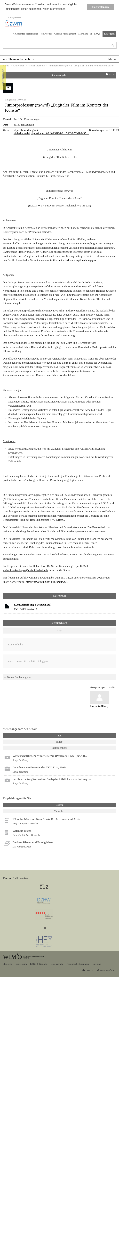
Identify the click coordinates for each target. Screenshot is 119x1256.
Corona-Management (65, 33)
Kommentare (59, 622)
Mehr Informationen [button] (54, 8)
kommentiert (59, 747)
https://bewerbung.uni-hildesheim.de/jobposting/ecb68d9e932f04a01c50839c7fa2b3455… (51, 131)
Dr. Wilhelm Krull (22, 846)
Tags (59, 630)
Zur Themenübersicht (17, 59)
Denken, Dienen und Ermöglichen (33, 842)
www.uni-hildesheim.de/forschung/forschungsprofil (69, 260)
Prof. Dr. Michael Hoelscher (27, 835)
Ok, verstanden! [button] (101, 7)
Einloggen (109, 33)
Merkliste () (85, 33)
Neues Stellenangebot (19, 677)
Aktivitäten (18, 65)
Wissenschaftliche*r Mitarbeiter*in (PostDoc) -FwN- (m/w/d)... (50, 755)
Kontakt (43, 963)
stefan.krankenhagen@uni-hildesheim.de (25, 570)
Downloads (59, 595)
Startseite (7, 963)
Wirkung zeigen (22, 830)
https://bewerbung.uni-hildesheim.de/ (46, 581)
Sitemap (97, 963)
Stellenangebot (59, 75)
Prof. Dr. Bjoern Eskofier (25, 823)
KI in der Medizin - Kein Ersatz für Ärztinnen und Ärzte (46, 819)
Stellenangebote (36, 65)
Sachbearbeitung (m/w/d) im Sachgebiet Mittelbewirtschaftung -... (52, 779)
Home (6, 65)
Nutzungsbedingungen (78, 963)
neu (59, 735)
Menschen (59, 811)
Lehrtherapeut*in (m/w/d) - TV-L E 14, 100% (39, 767)
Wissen (68, 804)
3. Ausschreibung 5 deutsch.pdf (32, 604)
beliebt (59, 741)
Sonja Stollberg (99, 706)
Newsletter (46, 33)
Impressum (21, 963)
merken (112, 73)
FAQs (97, 33)
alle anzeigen (22, 878)
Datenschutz (57, 963)
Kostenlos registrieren (26, 33)
